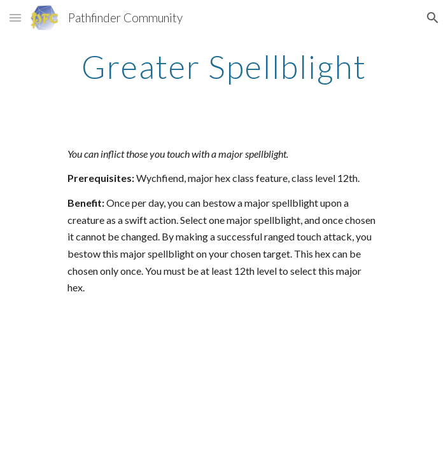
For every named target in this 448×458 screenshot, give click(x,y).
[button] (15, 17)
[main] (223, 67)
